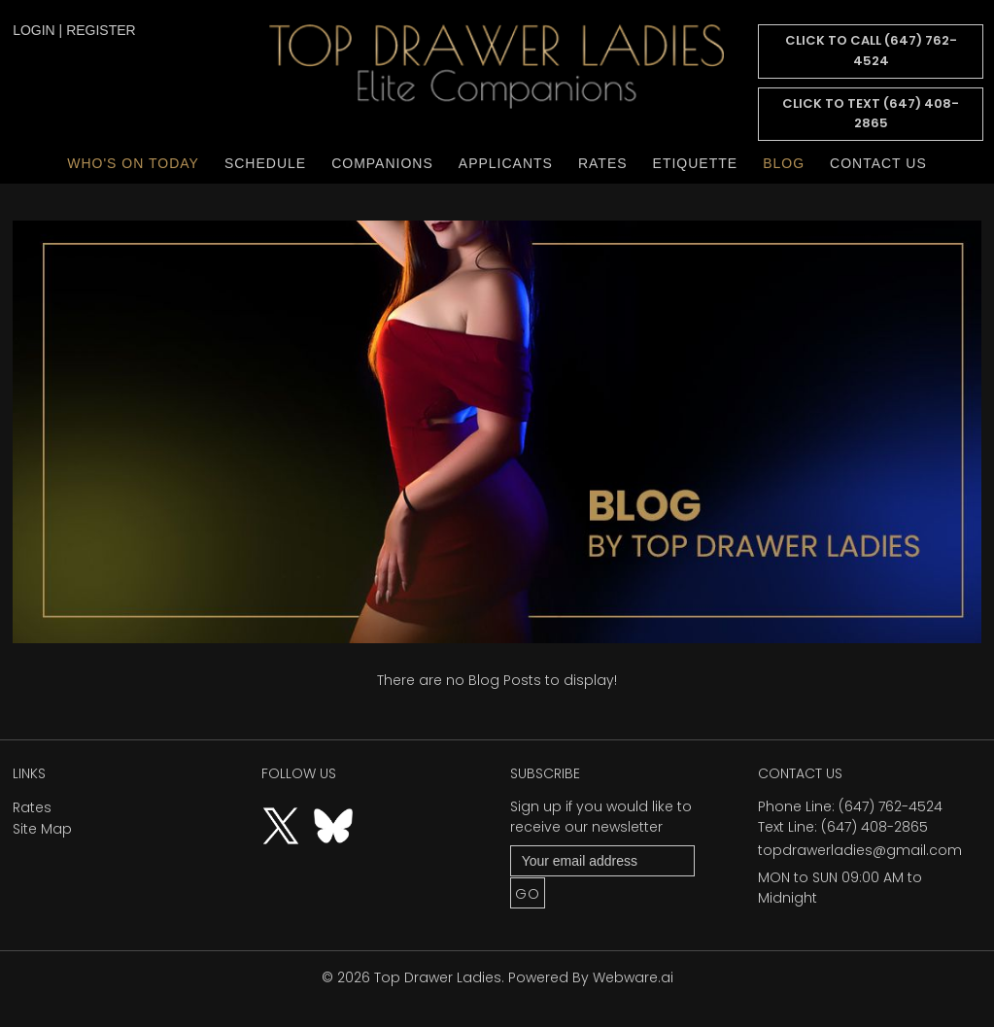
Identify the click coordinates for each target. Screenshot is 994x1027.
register (101, 30)
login (34, 30)
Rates (603, 163)
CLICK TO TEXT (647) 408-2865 (870, 113)
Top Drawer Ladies (437, 977)
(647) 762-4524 (891, 806)
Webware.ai (633, 977)
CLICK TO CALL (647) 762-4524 (871, 50)
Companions (382, 163)
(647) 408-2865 (874, 827)
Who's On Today (133, 163)
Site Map (42, 829)
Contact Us (878, 163)
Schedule (265, 163)
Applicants (506, 163)
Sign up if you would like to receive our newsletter (601, 817)
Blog (784, 163)
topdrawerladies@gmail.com (860, 850)
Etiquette (695, 163)
